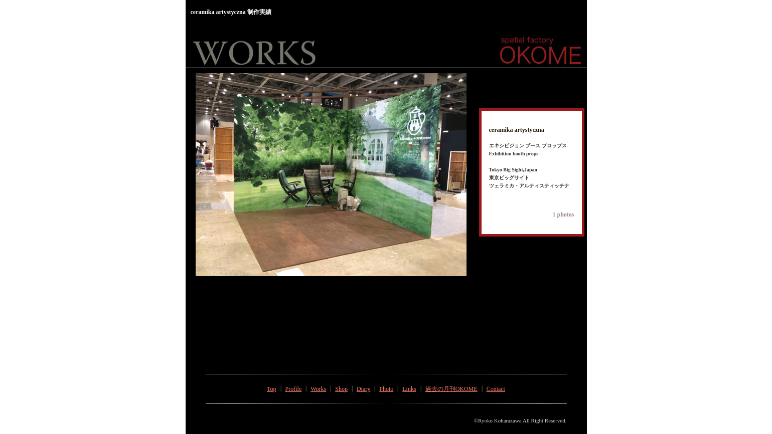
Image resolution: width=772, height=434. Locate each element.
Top (271, 388)
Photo (386, 388)
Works (318, 388)
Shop (341, 388)
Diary (363, 388)
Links (409, 388)
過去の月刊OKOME (451, 388)
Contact (496, 388)
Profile (293, 388)
